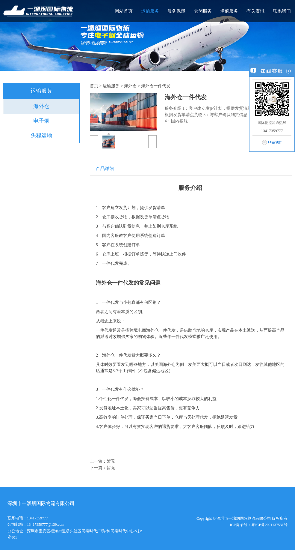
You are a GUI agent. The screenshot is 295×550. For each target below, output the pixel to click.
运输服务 (150, 11)
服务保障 (176, 11)
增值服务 (229, 11)
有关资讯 (255, 11)
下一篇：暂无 (102, 467)
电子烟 (41, 121)
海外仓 (41, 106)
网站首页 (124, 11)
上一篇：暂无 (102, 461)
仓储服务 (203, 11)
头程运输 (41, 136)
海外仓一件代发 (155, 86)
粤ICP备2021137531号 (269, 525)
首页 (94, 86)
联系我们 (282, 11)
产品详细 (105, 168)
